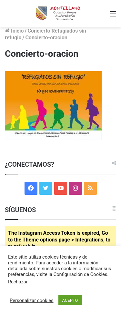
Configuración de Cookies (80, 274)
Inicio (14, 31)
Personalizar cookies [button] (32, 300)
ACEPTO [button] (70, 300)
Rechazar (17, 282)
